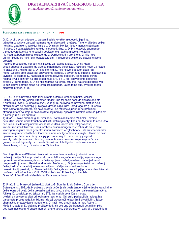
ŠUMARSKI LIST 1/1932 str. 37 (21, 32)
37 (48, 32)
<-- (45, 32)
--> (53, 32)
